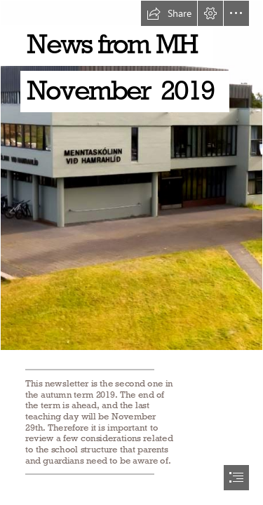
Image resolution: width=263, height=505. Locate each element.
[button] (169, 13)
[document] (131, 252)
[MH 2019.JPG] (131, 175)
